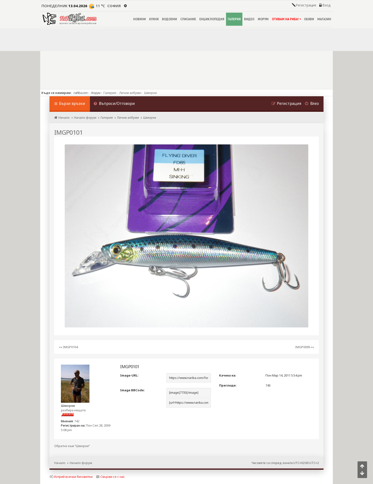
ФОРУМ (263, 19)
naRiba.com (81, 93)
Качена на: (227, 375)
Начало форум (81, 463)
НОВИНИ (139, 19)
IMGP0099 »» (304, 347)
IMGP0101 (68, 132)
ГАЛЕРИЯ (234, 19)
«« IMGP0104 (68, 347)
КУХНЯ (154, 19)
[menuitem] (114, 104)
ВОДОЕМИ (169, 19)
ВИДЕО (249, 19)
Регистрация (306, 5)
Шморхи (68, 405)
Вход (326, 5)
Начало (59, 463)
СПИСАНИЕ (188, 19)
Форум (95, 93)
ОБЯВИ (309, 19)
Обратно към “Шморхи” (72, 446)
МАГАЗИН (324, 19)
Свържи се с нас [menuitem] (110, 476)
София (114, 5)
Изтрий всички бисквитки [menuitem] (71, 476)
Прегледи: (227, 385)
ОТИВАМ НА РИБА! (286, 19)
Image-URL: (129, 375)
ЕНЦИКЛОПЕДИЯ (211, 19)
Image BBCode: (132, 390)
